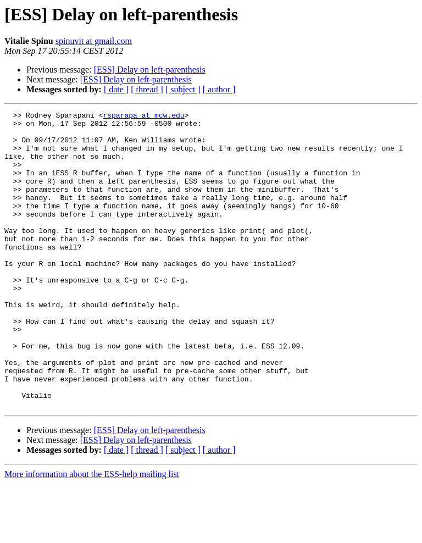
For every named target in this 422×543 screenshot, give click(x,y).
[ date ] (116, 89)
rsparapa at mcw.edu (143, 116)
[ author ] (219, 89)
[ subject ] (183, 89)
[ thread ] (147, 89)
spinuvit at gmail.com (93, 41)
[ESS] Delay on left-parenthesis (150, 69)
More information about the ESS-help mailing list (91, 533)
